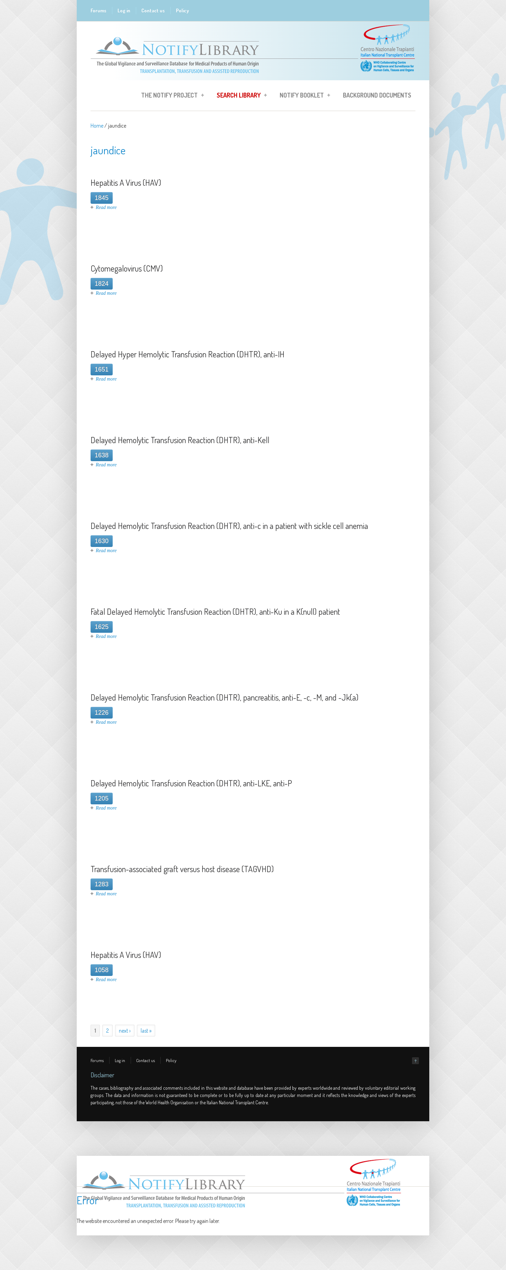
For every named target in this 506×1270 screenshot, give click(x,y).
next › (125, 1030)
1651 (102, 369)
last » (146, 1030)
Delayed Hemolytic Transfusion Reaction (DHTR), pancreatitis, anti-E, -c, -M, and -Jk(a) (224, 697)
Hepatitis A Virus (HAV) (126, 182)
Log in (124, 10)
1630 (102, 541)
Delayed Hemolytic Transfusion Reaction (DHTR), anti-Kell (180, 440)
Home (97, 125)
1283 (102, 884)
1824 (102, 283)
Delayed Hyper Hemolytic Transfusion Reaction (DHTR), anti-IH (187, 354)
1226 (102, 712)
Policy (182, 10)
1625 (102, 626)
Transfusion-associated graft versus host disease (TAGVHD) (182, 869)
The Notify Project (170, 96)
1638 (102, 455)
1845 (102, 197)
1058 (102, 970)
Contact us (153, 10)
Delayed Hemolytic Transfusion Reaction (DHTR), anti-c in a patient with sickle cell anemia (229, 525)
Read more (106, 207)
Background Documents (377, 95)
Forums (98, 10)
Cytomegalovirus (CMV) (127, 268)
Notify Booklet (302, 96)
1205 (102, 798)
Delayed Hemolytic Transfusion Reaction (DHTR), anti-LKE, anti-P (191, 783)
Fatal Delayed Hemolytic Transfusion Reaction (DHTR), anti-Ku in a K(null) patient (215, 611)
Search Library (240, 96)
